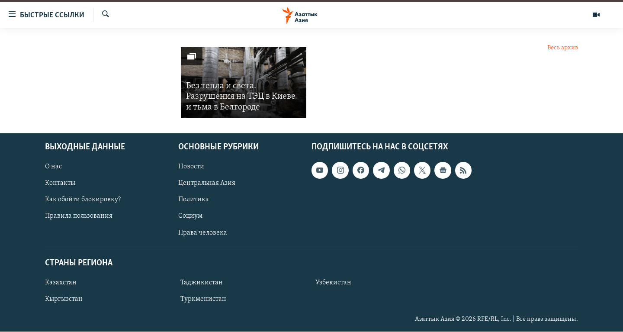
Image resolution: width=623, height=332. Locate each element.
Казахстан (61, 282)
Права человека (202, 232)
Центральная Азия (206, 183)
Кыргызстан (64, 299)
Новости (191, 166)
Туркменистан (203, 299)
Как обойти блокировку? (83, 200)
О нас (53, 166)
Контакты (60, 183)
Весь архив (562, 48)
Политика (193, 200)
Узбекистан (333, 282)
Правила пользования (78, 216)
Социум (190, 216)
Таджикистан (201, 282)
